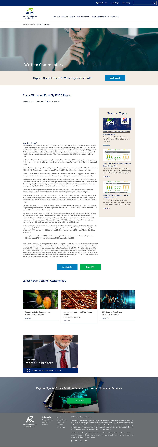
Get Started (115, 78)
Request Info (46, 422)
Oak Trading (126, 3)
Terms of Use (61, 427)
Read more (106, 145)
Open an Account (101, 3)
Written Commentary (43, 24)
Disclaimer (60, 425)
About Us (45, 425)
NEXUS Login (115, 3)
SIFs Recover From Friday (112, 312)
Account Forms (61, 420)
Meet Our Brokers (39, 362)
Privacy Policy (61, 422)
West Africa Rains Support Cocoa (37, 312)
